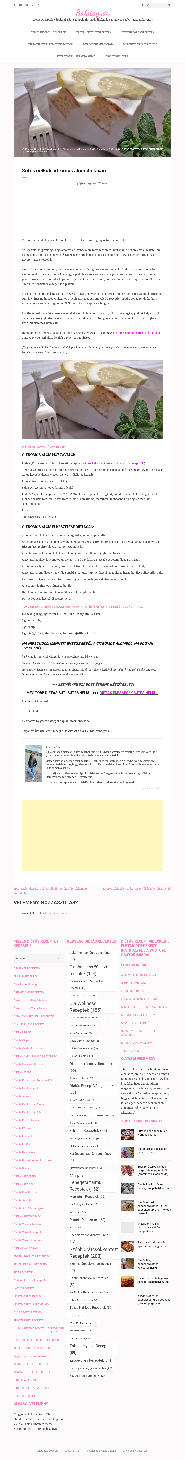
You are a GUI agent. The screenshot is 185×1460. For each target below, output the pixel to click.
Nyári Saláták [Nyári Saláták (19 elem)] (78, 1212)
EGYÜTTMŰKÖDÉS (116, 56)
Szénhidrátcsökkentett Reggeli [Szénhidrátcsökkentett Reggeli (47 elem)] (90, 1267)
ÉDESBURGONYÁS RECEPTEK (32, 1256)
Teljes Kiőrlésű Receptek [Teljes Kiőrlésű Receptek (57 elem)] (91, 1308)
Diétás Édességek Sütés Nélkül (105, 149)
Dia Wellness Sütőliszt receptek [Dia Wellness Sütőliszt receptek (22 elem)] (86, 1017)
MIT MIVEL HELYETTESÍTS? (140, 44)
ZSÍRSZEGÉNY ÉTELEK (28, 1396)
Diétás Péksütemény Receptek (32, 1160)
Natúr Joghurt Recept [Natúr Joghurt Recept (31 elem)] (84, 1204)
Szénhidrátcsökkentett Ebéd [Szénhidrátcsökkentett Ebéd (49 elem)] (89, 1238)
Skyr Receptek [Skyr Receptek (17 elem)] (77, 1227)
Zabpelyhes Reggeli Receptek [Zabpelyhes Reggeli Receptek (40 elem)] (91, 1368)
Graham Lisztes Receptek (30, 1280)
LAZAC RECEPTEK (25, 1288)
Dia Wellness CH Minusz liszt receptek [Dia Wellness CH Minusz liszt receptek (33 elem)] (87, 985)
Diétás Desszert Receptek (76, 149)
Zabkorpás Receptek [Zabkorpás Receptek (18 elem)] (80, 1331)
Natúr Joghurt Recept (36, 151)
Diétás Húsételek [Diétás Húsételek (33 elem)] (82, 1056)
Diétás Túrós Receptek (28, 1232)
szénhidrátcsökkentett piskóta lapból (136, 332)
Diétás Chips (21, 1040)
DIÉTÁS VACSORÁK (26, 1248)
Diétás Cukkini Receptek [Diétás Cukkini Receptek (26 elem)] (85, 1040)
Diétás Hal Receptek (26, 1088)
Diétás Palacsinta (24, 1152)
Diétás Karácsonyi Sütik (28, 1112)
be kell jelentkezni (56, 913)
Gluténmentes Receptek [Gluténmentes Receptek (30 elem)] (85, 1146)
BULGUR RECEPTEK (26, 976)
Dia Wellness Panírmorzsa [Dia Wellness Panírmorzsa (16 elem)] (82, 996)
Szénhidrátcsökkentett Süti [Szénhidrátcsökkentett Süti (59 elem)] (89, 1281)
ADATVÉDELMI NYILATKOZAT (139, 975)
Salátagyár (92, 12)
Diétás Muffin (22, 1144)
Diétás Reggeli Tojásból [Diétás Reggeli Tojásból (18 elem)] (82, 1100)
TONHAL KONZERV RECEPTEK (32, 1372)
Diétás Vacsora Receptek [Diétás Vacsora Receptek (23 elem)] (84, 1123)
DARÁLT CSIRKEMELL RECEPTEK (34, 1016)
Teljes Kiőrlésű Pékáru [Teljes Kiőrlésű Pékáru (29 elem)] (84, 1300)
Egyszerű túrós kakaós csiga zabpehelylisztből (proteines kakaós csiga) (153, 1170)
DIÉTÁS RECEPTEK (131, 149)
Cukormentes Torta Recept (30, 1008)
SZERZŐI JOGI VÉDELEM (136, 1042)
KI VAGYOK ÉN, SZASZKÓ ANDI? (76, 56)
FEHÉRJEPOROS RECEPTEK (138, 32)
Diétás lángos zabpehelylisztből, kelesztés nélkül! (149, 1264)
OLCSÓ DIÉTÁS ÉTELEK (28, 1312)
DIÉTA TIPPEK (22, 1032)
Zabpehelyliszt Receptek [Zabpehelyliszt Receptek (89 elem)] (91, 1349)
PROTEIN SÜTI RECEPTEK (29, 1320)
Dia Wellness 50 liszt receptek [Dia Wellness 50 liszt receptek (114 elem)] (88, 970)
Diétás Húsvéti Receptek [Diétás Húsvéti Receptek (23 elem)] (84, 1048)
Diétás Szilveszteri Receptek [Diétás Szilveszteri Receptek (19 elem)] (85, 1108)
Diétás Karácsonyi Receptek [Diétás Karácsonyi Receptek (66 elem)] (91, 1067)
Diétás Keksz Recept (26, 1120)
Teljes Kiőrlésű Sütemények (31, 1356)
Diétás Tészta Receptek (28, 1224)
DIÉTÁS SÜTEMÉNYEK (152, 149)
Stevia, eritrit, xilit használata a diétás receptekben (150, 1227)
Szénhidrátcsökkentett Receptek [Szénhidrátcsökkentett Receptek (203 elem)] (94, 1253)
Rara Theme (109, 1450)
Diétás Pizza (21, 1168)
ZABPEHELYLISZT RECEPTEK (93, 32)
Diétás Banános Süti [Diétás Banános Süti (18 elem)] (81, 1033)
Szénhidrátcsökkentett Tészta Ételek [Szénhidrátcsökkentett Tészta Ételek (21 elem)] (89, 1292)
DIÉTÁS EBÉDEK (23, 1072)
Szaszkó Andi (52, 149)
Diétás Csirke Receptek (28, 1048)
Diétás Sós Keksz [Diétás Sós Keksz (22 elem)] (80, 1115)
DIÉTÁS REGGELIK (25, 1184)
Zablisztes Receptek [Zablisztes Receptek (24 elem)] (82, 1338)
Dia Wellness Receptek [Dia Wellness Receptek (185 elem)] (86, 1007)
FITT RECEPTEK (23, 1272)
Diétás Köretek (23, 1128)
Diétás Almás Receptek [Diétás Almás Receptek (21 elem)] (83, 1025)
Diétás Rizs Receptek (27, 1192)
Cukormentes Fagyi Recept (30, 1000)
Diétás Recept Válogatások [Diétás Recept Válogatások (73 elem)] (91, 1089)
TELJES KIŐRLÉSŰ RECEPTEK (48, 32)
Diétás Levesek (23, 1136)
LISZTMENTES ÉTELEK (28, 1296)
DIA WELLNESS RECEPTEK (30, 1024)
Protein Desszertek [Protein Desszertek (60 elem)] (87, 1220)
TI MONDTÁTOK (131, 1050)
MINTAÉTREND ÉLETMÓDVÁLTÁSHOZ (144, 1007)
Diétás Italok (21, 1096)
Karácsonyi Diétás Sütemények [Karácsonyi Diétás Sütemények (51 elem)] (91, 1157)
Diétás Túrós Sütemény (28, 1240)
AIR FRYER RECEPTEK (27, 968)
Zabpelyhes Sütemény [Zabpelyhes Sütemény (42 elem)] (87, 1375)
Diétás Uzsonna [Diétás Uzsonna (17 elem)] (105, 1115)
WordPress (143, 1450)
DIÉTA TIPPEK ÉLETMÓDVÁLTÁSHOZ (50, 44)
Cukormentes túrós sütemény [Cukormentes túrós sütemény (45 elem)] (89, 956)
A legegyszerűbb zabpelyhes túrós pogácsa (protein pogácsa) (154, 1299)
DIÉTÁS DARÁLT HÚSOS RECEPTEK (35, 1056)
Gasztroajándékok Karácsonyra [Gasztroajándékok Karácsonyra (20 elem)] (86, 1138)
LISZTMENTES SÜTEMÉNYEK (31, 1304)
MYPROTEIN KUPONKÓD (98, 44)
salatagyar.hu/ (151, 788)
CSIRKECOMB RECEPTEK (29, 992)
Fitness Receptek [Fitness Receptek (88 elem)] (88, 1130)
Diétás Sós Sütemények (28, 1208)
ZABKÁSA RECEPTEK (27, 1380)
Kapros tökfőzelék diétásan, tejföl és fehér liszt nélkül (137, 888)
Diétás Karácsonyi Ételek (29, 1104)
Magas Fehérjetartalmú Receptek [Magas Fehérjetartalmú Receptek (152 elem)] (85, 1182)
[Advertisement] (92, 212)
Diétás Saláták (22, 1200)
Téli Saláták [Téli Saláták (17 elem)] (76, 1315)
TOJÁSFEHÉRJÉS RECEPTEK (31, 1364)
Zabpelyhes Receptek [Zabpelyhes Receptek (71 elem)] (90, 1360)
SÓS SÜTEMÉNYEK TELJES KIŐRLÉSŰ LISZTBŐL (40, 1330)
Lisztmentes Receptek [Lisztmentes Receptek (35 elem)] (86, 1168)
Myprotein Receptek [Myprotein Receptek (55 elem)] (87, 1197)
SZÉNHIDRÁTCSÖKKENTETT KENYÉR (36, 1340)
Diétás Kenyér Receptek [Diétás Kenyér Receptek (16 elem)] (81, 1078)
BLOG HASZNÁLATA (133, 983)
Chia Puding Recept (26, 984)
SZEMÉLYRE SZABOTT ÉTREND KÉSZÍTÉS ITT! (96, 684)
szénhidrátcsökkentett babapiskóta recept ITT (114, 463)
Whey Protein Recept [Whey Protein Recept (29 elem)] (83, 1323)
